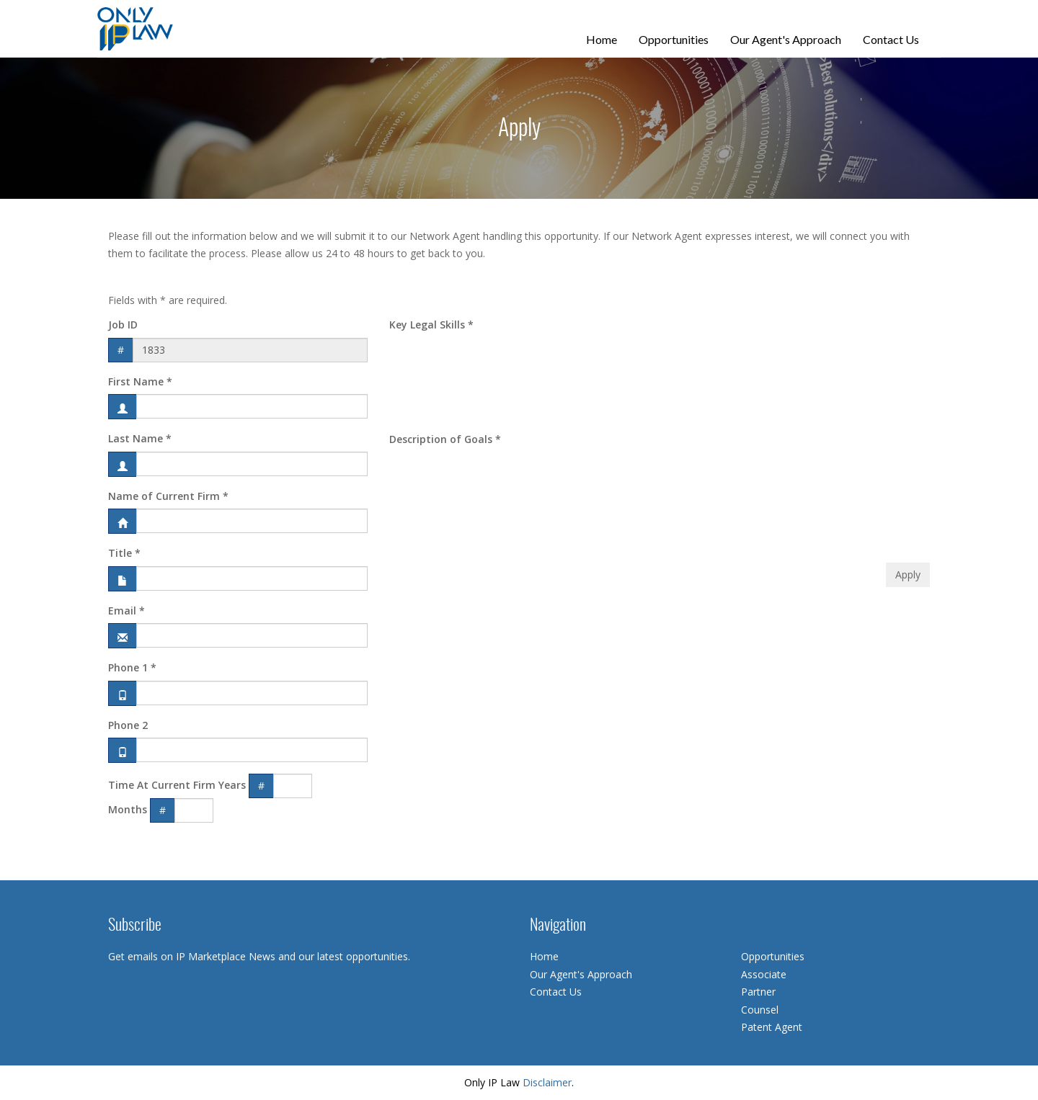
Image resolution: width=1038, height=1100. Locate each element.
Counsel (759, 1009)
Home (601, 39)
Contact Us (891, 39)
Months (127, 809)
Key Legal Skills (431, 324)
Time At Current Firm (162, 785)
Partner (758, 991)
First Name (140, 381)
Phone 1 (132, 667)
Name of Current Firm (168, 496)
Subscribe (134, 926)
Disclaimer (547, 1082)
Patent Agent (771, 1027)
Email (126, 610)
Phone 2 (128, 725)
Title (124, 553)
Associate (763, 974)
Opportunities (674, 39)
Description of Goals (445, 439)
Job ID (123, 324)
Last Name (140, 438)
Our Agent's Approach (785, 39)
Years (232, 785)
